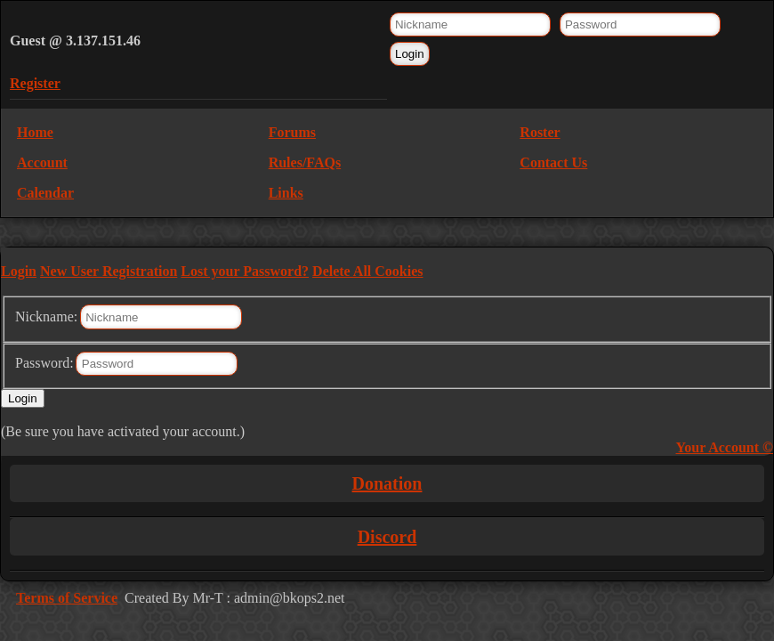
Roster (540, 132)
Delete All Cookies (367, 271)
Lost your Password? (245, 271)
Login (18, 271)
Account (42, 162)
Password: (44, 362)
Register (35, 83)
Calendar (45, 192)
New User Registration (108, 271)
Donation (387, 483)
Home (35, 132)
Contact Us (553, 162)
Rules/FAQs (305, 162)
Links (286, 192)
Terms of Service (66, 597)
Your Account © (724, 447)
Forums (292, 132)
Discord (387, 537)
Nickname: (46, 316)
